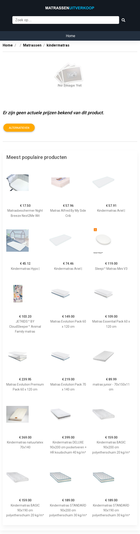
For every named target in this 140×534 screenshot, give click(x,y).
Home (70, 36)
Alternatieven (19, 127)
